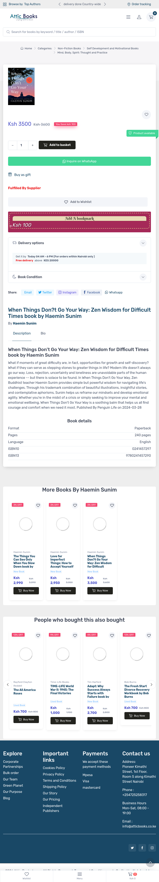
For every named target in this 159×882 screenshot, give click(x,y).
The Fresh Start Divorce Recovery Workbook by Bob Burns (137, 687)
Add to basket (57, 145)
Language (15, 442)
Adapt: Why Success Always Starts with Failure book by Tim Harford (98, 689)
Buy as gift (19, 174)
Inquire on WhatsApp (79, 161)
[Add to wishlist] (146, 114)
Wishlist (78, 202)
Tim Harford (94, 677)
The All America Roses (24, 687)
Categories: (45, 48)
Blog (6, 790)
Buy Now (26, 590)
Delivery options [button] (28, 243)
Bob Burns (130, 677)
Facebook (91, 292)
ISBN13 (13, 456)
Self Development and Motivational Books (113, 48)
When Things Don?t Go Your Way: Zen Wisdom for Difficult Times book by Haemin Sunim (99, 565)
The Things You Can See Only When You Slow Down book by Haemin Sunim (24, 563)
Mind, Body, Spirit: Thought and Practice (82, 52)
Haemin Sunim (21, 552)
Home (26, 48)
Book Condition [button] (27, 277)
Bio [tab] (43, 333)
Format (13, 428)
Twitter (45, 292)
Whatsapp (113, 292)
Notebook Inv (143, 863)
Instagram (67, 292)
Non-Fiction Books (69, 48)
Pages (13, 435)
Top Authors (32, 4)
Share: (12, 292)
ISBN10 (13, 449)
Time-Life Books (60, 677)
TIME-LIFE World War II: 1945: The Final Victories (62, 685)
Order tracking (139, 4)
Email (27, 292)
